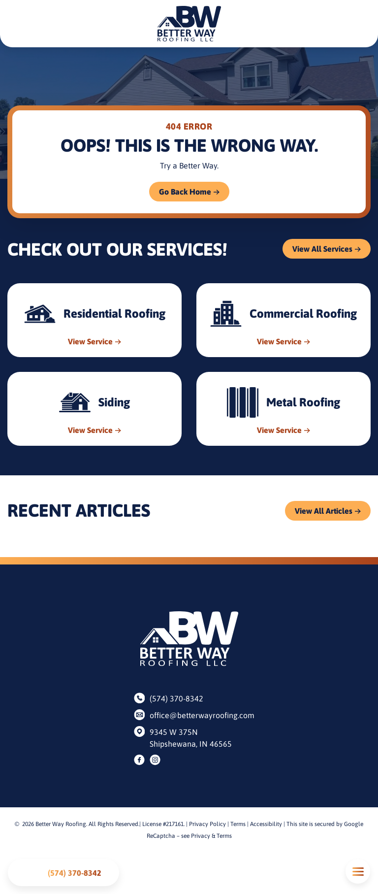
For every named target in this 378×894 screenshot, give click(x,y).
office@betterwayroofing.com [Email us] (197, 715)
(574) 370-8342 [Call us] (176, 698)
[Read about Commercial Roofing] (283, 320)
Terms (238, 824)
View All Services (322, 248)
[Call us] (63, 872)
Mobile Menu (357, 871)
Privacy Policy (207, 824)
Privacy (200, 835)
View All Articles (323, 510)
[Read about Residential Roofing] (94, 320)
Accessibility (266, 824)
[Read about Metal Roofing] (283, 409)
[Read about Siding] (94, 409)
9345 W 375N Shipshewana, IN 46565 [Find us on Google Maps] (191, 738)
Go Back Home (185, 191)
